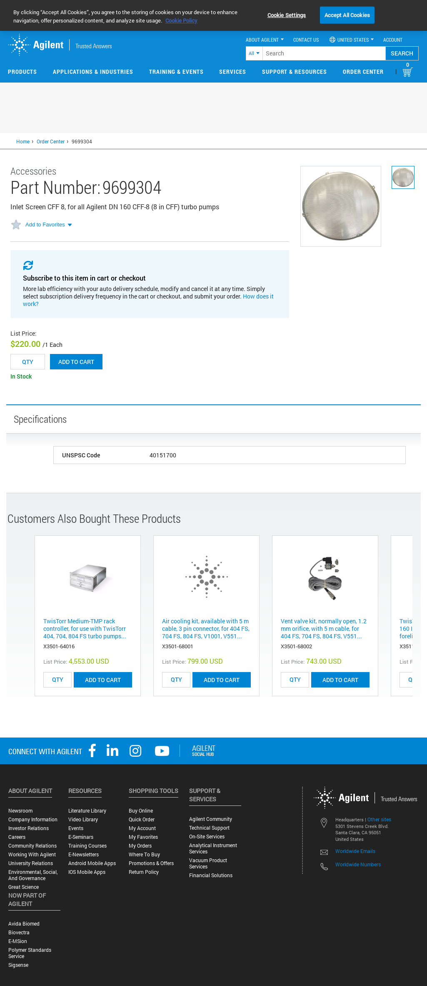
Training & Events (176, 71)
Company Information (32, 819)
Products (22, 71)
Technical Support (209, 828)
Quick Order (142, 819)
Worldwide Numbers (358, 864)
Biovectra (19, 932)
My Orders (140, 846)
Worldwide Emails (355, 851)
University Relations (30, 863)
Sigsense (18, 965)
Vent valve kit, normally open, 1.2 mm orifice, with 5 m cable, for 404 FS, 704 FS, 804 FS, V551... (324, 628)
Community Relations (32, 846)
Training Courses (87, 846)
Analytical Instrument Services (213, 848)
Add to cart (76, 362)
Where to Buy (144, 854)
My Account (142, 828)
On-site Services (207, 836)
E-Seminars (80, 837)
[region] (213, 15)
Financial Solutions (210, 875)
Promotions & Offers (151, 863)
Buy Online (141, 811)
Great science (23, 887)
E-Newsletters (83, 854)
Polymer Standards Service (29, 953)
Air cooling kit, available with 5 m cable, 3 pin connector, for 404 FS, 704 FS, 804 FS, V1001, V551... (206, 628)
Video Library (83, 819)
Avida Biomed (24, 924)
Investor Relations (28, 828)
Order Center (363, 71)
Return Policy (144, 872)
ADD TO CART (103, 680)
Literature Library (87, 811)
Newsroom (20, 811)
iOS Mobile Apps (86, 872)
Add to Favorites (45, 224)
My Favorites (143, 837)
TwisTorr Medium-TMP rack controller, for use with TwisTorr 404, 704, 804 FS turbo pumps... (84, 628)
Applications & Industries (93, 71)
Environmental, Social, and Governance (32, 875)
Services (232, 71)
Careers (16, 837)
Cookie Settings (286, 14)
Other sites (379, 819)
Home (23, 141)
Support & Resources (294, 71)
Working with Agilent (32, 854)
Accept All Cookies (347, 14)
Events (75, 828)
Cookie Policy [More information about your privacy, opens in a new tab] (181, 20)
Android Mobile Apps (92, 863)
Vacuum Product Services (208, 863)
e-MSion (17, 941)
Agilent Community (210, 819)
